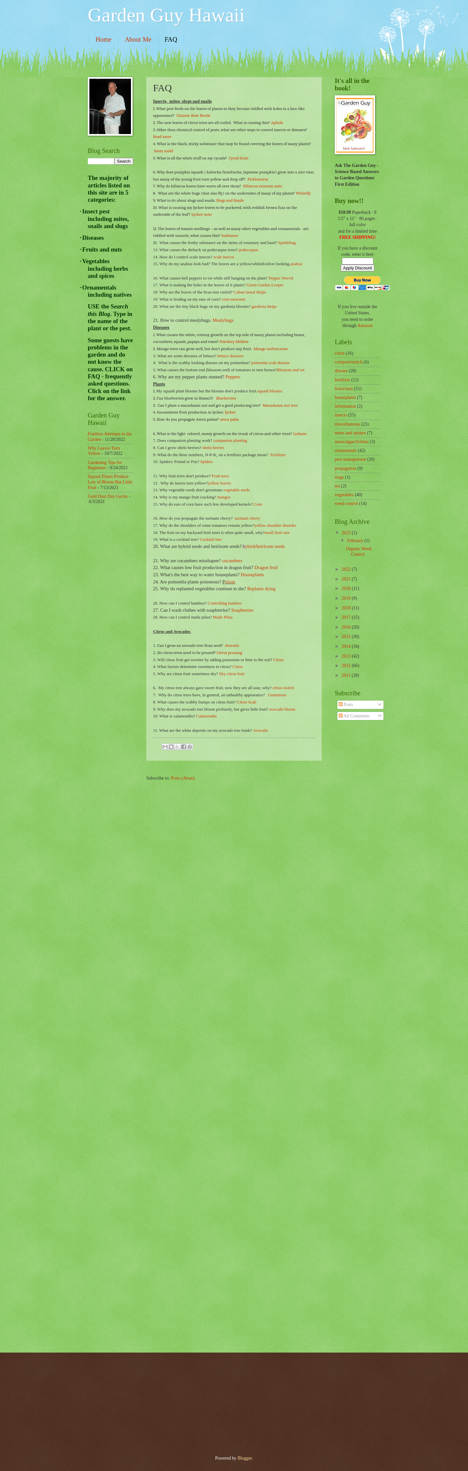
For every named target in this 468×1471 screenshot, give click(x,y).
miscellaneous (347, 424)
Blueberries (225, 398)
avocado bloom (282, 709)
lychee (230, 412)
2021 (347, 579)
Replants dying (261, 588)
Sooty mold (163, 150)
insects (341, 415)
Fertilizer (278, 454)
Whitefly (303, 193)
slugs (339, 477)
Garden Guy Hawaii (166, 15)
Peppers (233, 376)
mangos (223, 497)
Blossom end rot (291, 369)
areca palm (229, 419)
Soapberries (242, 610)
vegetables (344, 494)
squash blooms (269, 390)
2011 (347, 675)
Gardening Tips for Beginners (105, 465)
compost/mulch (348, 362)
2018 (347, 608)
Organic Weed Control (358, 551)
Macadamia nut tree (280, 405)
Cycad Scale (239, 158)
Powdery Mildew (234, 341)
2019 (347, 598)
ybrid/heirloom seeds (265, 546)
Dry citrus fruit (231, 673)
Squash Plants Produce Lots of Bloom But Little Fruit (110, 482)
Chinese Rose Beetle (193, 115)
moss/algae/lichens (352, 441)
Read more (162, 136)
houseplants (345, 397)
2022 (347, 569)
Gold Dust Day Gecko (108, 496)
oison (230, 581)
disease (341, 370)
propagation (345, 468)
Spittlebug (286, 242)
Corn (258, 504)
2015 (347, 636)
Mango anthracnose (271, 348)
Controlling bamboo (225, 603)
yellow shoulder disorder (275, 525)
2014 (347, 646)
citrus (340, 353)
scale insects (224, 256)
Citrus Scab (246, 702)
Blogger (245, 1458)
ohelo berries (213, 447)
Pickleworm (258, 179)
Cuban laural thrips (250, 292)
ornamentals (346, 450)
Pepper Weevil (281, 278)
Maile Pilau (222, 617)
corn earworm (234, 299)
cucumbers (232, 560)
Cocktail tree (211, 539)
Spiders (206, 461)
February (355, 540)
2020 (347, 588)
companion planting (230, 440)
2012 (347, 665)
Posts (346, 704)
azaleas (296, 263)
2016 (347, 627)
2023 (347, 532)
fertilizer (342, 379)
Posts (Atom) (183, 778)
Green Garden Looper (265, 284)
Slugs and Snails (230, 200)
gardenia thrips (264, 306)
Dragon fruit (266, 567)
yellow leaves (219, 483)
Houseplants (252, 574)
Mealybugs (223, 320)
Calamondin (206, 716)
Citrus (278, 659)
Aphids (277, 122)
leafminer (229, 235)
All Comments (354, 716)
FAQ (171, 39)
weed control (346, 503)
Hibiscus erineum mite (262, 186)
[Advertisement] (114, 613)
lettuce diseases (230, 355)
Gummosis (277, 694)
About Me (138, 39)
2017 (347, 617)
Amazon (364, 325)
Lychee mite (201, 214)
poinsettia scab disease (270, 362)
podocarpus (248, 249)
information (345, 406)
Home (103, 39)
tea (337, 486)
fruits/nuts (344, 388)
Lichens (299, 433)
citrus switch (283, 687)
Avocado (232, 645)
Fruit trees (220, 475)
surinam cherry (247, 518)
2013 (347, 656)
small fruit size (277, 532)
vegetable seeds (236, 489)
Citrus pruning (229, 652)
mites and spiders (350, 432)
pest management (350, 459)
